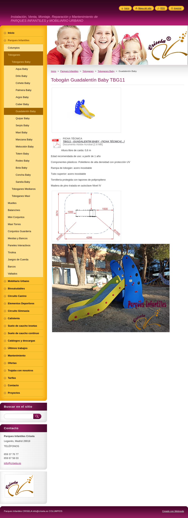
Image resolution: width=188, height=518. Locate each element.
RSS (162, 8)
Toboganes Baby (106, 71)
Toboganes (87, 71)
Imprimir (178, 8)
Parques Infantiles (69, 71)
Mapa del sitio (144, 8)
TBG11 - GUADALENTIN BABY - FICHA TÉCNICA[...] (94, 141)
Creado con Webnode (173, 511)
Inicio (53, 71)
